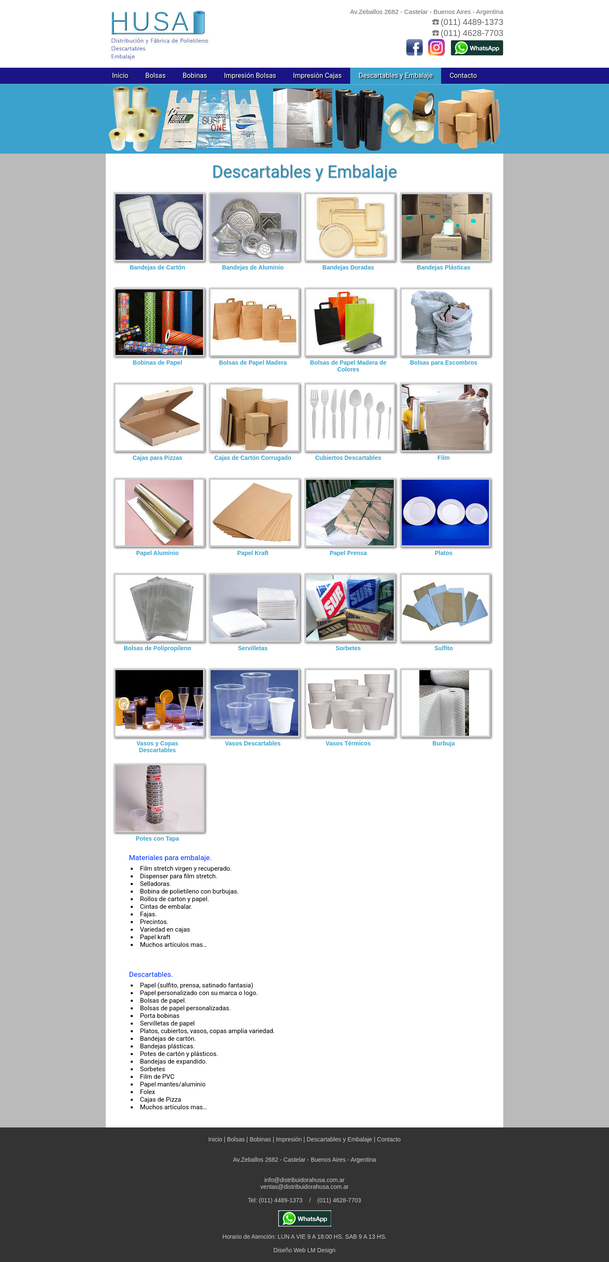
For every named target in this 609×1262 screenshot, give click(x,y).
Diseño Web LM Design (305, 1250)
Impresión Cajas (317, 75)
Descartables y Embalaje (396, 75)
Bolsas (155, 75)
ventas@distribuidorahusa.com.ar (305, 1186)
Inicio (120, 75)
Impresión (289, 1139)
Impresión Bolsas (250, 75)
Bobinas (195, 75)
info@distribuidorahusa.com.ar (304, 1180)
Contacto (463, 75)
